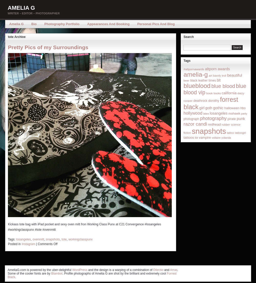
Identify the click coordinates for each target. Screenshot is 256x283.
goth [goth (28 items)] (208, 108)
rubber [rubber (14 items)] (226, 124)
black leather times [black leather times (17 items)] (203, 80)
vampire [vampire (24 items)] (205, 137)
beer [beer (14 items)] (186, 80)
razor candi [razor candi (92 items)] (195, 124)
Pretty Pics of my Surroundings (48, 47)
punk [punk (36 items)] (241, 118)
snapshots (53, 239)
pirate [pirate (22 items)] (232, 119)
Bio (34, 24)
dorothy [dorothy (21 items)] (213, 101)
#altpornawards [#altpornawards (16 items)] (194, 69)
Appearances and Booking (108, 24)
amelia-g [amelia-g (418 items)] (196, 74)
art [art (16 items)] (210, 75)
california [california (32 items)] (229, 93)
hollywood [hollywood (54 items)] (193, 113)
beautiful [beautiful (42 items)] (234, 75)
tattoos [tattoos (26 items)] (189, 137)
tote (64, 239)
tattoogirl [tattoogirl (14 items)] (240, 132)
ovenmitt (38, 239)
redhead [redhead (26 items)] (214, 124)
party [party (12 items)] (244, 113)
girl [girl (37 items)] (202, 108)
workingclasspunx (80, 239)
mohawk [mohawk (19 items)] (234, 113)
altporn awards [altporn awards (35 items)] (217, 69)
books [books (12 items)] (217, 93)
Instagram (28, 244)
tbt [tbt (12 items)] (196, 137)
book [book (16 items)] (209, 93)
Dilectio (158, 270)
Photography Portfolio (61, 24)
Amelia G (21, 8)
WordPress (79, 270)
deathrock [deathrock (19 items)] (201, 101)
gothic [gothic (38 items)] (218, 108)
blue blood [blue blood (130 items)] (223, 86)
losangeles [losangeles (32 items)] (219, 113)
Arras (173, 270)
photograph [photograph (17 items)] (191, 119)
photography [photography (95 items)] (213, 118)
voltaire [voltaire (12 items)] (216, 137)
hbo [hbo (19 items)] (243, 108)
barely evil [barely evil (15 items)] (219, 75)
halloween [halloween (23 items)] (231, 108)
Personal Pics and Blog (156, 24)
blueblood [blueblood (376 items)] (197, 85)
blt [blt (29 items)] (219, 80)
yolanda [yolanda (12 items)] (226, 137)
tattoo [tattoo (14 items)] (230, 132)
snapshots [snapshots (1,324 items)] (209, 131)
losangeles (23, 239)
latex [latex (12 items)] (206, 113)
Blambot (56, 273)
